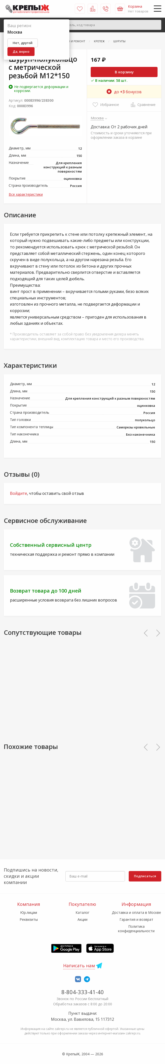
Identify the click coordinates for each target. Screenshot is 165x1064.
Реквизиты (29, 919)
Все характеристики (26, 194)
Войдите (18, 493)
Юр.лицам (28, 912)
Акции (82, 919)
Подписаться (145, 876)
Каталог (82, 912)
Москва (97, 117)
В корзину (124, 71)
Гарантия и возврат (136, 919)
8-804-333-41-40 (82, 992)
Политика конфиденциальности (136, 928)
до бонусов (124, 91)
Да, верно (21, 51)
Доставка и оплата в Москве (136, 912)
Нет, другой (23, 43)
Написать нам (79, 966)
